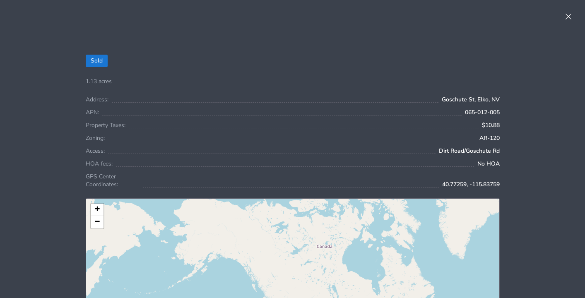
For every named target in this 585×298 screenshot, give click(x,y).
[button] (97, 210)
